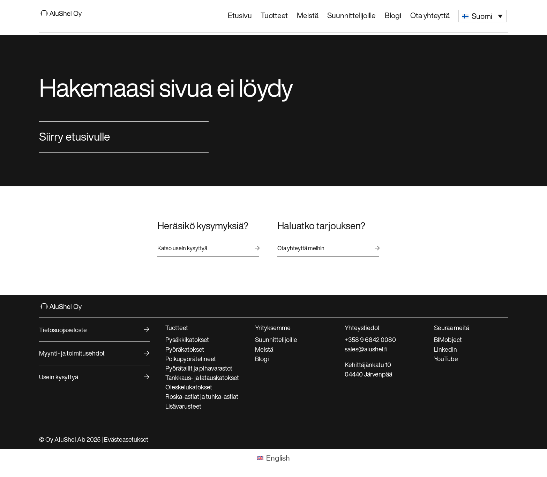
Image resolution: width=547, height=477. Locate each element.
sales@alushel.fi (366, 348)
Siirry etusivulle (74, 136)
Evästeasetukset (126, 439)
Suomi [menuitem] (482, 16)
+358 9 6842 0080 (370, 339)
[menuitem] (482, 16)
